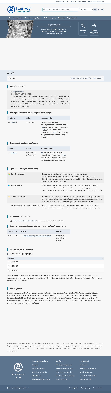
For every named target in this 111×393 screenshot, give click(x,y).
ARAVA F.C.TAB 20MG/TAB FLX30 (32, 273)
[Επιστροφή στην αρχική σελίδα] (18, 372)
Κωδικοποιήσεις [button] (50, 18)
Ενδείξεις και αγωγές (39, 374)
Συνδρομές (83, 367)
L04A (45, 130)
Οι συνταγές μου (61, 381)
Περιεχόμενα (17, 18)
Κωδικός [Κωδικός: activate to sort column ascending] (11, 258)
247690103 (12, 269)
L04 (42, 127)
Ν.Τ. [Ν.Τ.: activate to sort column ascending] (63, 258)
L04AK (54, 132)
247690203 (12, 273)
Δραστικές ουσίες (38, 371)
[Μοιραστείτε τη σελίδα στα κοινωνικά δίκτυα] (76, 78)
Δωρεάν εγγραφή (78, 2)
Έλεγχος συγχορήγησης (64, 367)
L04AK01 (14, 122)
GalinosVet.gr (85, 381)
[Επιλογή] (86, 9)
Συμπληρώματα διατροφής (41, 381)
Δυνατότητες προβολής (88, 371)
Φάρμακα (35, 367)
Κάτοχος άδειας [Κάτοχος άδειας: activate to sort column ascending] (83, 258)
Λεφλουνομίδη (18, 92)
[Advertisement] (55, 54)
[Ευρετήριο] (87, 78)
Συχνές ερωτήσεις (86, 374)
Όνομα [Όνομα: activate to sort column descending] (20, 258)
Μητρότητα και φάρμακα (64, 371)
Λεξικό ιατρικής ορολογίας (65, 378)
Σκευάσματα (36, 378)
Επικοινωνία (97, 390)
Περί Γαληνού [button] (72, 18)
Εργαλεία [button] (61, 18)
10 (42, 153)
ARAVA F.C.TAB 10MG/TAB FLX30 (32, 269)
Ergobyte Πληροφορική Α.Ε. (20, 390)
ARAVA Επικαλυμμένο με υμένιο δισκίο (37, 236)
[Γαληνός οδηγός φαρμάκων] (18, 9)
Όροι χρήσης (85, 390)
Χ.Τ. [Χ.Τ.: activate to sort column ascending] (69, 258)
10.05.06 (14, 153)
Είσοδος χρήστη (61, 2)
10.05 (64, 155)
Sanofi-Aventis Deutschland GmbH (25, 221)
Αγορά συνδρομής (96, 2)
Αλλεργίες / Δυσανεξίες (64, 374)
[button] (95, 9)
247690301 (12, 263)
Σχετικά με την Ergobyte (88, 378)
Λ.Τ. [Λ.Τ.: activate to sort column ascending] (75, 258)
